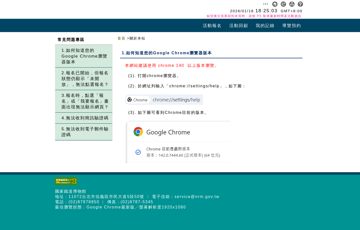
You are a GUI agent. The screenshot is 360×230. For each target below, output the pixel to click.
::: (265, 4)
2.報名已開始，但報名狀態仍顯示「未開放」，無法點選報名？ (85, 79)
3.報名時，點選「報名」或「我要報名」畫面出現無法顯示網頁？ (85, 101)
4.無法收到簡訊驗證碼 (85, 118)
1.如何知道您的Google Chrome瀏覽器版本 (85, 56)
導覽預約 (291, 25)
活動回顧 (238, 25)
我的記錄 (265, 25)
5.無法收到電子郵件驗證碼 (85, 132)
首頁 (122, 38)
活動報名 (212, 25)
